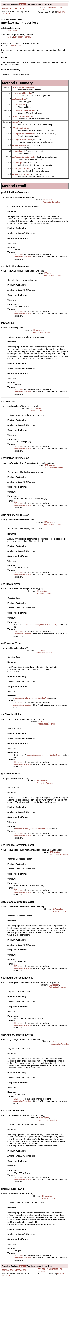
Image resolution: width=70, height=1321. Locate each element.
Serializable (12, 30)
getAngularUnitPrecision (22, 95)
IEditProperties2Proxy (22, 37)
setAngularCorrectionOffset (23, 139)
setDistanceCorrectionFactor (23, 164)
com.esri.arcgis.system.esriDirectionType (42, 644)
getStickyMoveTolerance (22, 120)
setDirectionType (19, 151)
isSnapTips (16, 126)
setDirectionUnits (19, 158)
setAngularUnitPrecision (22, 145)
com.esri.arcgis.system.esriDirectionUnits (43, 777)
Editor (9, 37)
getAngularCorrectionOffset (23, 89)
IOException (48, 209)
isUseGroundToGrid (20, 132)
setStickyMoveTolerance (22, 176)
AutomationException (51, 212)
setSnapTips (17, 170)
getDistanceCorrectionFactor (24, 114)
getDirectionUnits (19, 107)
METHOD (6, 14)
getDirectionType (19, 101)
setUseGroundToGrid (20, 183)
